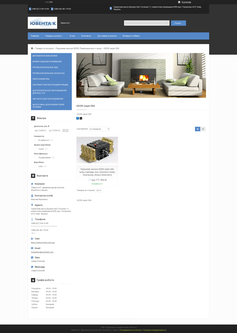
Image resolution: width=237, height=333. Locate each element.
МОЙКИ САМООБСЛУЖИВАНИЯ (47, 61)
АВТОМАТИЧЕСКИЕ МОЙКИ (44, 56)
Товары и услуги (53, 36)
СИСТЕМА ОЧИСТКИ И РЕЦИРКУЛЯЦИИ (50, 85)
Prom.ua (133, 327)
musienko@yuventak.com (42, 252)
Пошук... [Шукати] (178, 23)
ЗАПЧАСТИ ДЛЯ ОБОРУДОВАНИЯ (47, 99)
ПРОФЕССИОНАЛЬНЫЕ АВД (45, 67)
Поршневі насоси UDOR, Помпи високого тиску (79, 48)
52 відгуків (186, 2)
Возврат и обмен (131, 36)
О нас (72, 36)
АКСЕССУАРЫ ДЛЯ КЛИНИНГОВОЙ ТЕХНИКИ (48, 105)
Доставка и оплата (107, 36)
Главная (35, 36)
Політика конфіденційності (154, 330)
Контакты (86, 36)
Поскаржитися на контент (131, 330)
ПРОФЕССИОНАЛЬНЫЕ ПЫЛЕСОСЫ (48, 73)
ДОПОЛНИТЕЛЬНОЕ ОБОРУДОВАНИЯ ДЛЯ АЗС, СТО (49, 91)
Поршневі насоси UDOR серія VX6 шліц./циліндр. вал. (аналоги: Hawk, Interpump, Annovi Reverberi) (97, 172)
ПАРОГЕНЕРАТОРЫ (40, 79)
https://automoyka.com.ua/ (43, 242)
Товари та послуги (44, 48)
